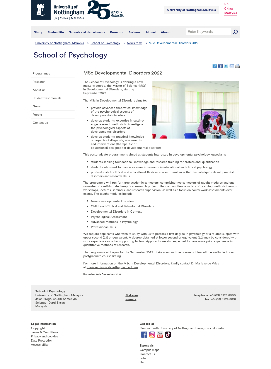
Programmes (41, 73)
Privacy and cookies (44, 336)
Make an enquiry (132, 297)
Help (143, 362)
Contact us (40, 122)
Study (38, 32)
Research (116, 32)
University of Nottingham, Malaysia (59, 43)
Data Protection (42, 340)
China (228, 8)
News (37, 106)
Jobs (143, 358)
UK (226, 4)
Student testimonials (47, 98)
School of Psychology (105, 43)
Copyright (38, 328)
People (37, 114)
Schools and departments (87, 32)
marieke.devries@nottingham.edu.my (112, 267)
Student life (56, 32)
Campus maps (149, 350)
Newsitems (134, 43)
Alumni (151, 32)
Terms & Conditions (44, 332)
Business (134, 32)
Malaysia (230, 13)
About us (39, 90)
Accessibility (39, 344)
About (165, 32)
